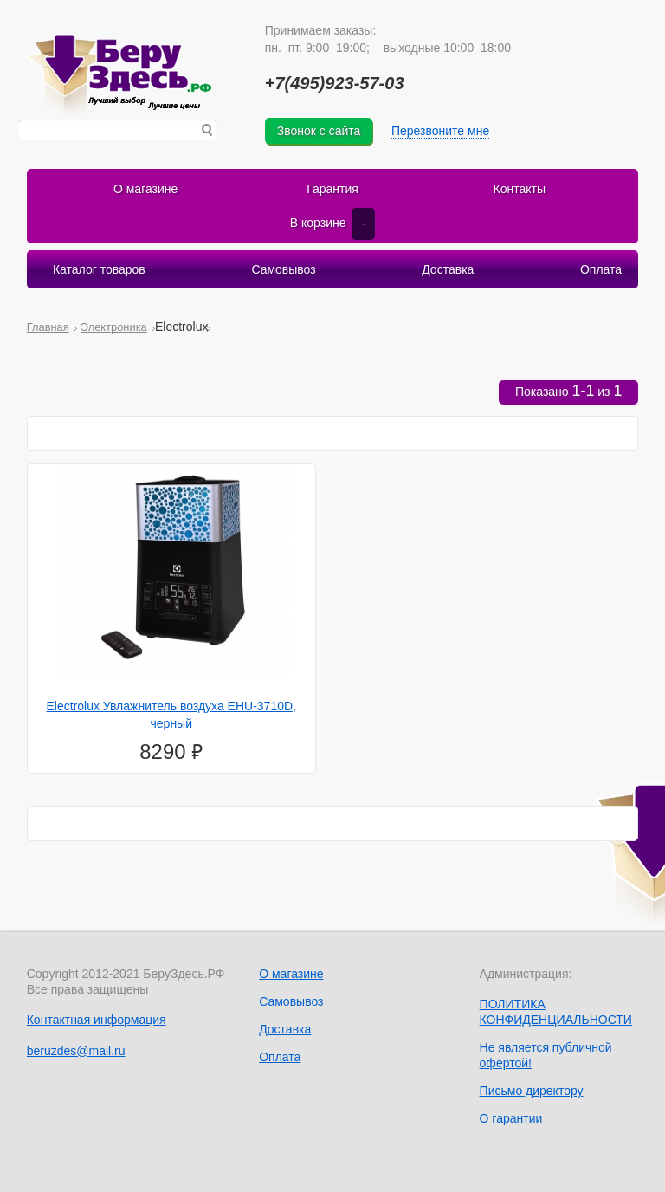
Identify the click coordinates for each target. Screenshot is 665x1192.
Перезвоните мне (440, 131)
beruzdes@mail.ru (76, 1051)
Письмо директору (532, 1091)
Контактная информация (96, 1020)
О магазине (145, 189)
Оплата (601, 269)
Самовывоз (283, 269)
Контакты (520, 189)
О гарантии (511, 1118)
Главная (48, 327)
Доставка (448, 269)
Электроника (114, 327)
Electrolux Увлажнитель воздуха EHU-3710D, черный (171, 714)
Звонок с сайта (319, 131)
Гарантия (332, 189)
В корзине (332, 223)
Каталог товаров (99, 269)
